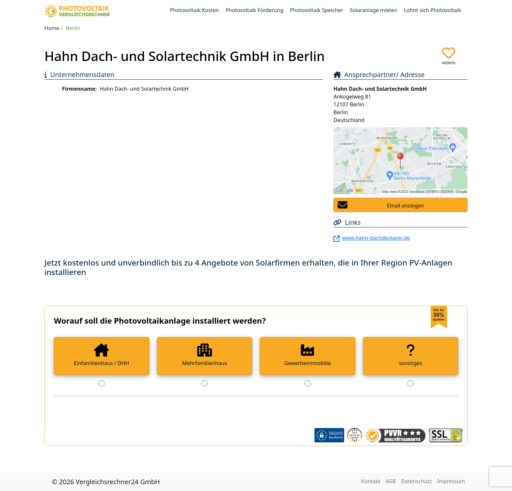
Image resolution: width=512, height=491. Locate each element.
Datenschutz (416, 481)
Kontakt (370, 481)
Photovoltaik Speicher (316, 10)
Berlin (73, 28)
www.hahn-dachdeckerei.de (376, 237)
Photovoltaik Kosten (194, 10)
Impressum (451, 481)
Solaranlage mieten (373, 10)
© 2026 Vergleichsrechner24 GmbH (106, 481)
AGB (391, 481)
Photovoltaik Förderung (254, 10)
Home (51, 28)
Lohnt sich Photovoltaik (432, 10)
